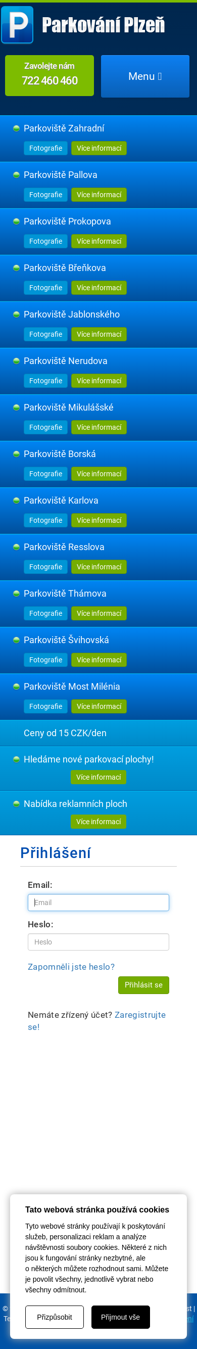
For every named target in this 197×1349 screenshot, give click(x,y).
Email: (40, 885)
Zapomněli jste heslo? (71, 967)
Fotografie (45, 148)
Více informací (99, 148)
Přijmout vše (120, 1317)
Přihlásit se (144, 985)
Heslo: (41, 924)
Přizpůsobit (54, 1317)
